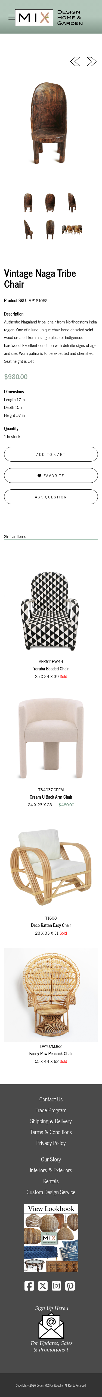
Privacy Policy (51, 1142)
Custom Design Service (51, 1191)
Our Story (51, 1159)
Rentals (50, 1180)
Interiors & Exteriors (51, 1170)
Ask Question (51, 497)
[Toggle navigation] (11, 17)
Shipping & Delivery (51, 1120)
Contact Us (51, 1099)
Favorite (51, 475)
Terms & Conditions (51, 1131)
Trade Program (50, 1109)
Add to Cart (51, 454)
